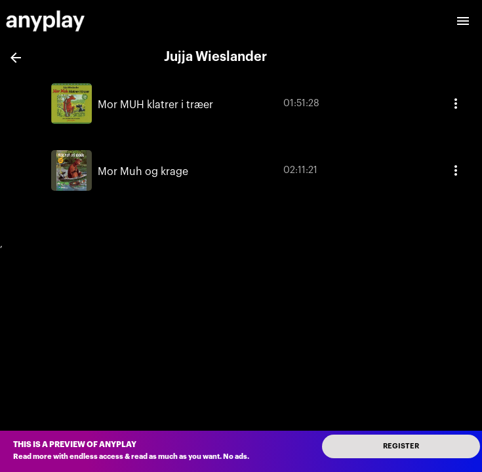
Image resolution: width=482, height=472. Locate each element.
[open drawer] (463, 21)
